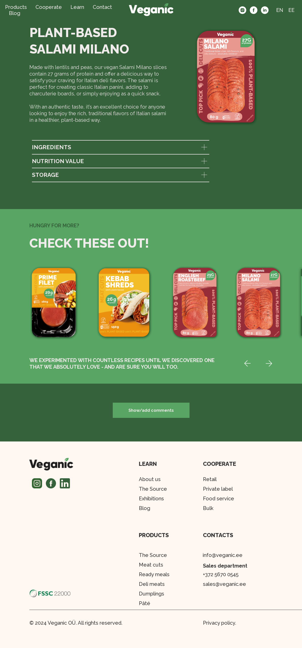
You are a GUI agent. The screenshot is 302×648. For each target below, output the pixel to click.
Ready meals (154, 574)
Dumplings (151, 594)
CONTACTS (218, 535)
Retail (210, 479)
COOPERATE (219, 464)
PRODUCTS (154, 535)
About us (150, 479)
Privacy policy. (219, 623)
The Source (153, 555)
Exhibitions (151, 499)
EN (279, 10)
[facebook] (253, 10)
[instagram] (242, 10)
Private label (218, 489)
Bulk (208, 508)
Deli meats (152, 584)
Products (16, 7)
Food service (218, 499)
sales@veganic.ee (224, 584)
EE (291, 10)
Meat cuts (151, 565)
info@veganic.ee (222, 555)
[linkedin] (265, 10)
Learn (77, 7)
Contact (102, 7)
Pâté (144, 603)
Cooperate (48, 7)
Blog (14, 13)
